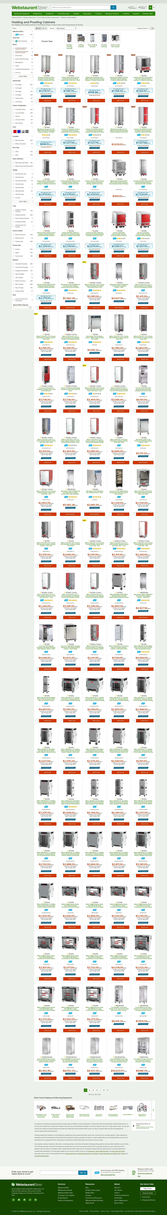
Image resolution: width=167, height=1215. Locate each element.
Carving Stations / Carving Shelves (113, 1115)
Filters (14, 28)
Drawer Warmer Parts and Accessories (55, 1116)
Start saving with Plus (108, 1175)
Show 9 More (23, 76)
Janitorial (126, 13)
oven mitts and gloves (118, 1151)
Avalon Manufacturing (105, 1153)
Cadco (123, 1153)
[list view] (44, 28)
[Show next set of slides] (153, 1109)
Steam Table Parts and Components (84, 1115)
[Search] (30, 307)
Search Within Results (20, 305)
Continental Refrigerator (42, 1156)
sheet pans (91, 1151)
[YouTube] (19, 1199)
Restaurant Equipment (21, 13)
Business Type (148, 13)
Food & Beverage (63, 13)
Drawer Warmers (127, 1114)
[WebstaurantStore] (29, 1184)
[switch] (151, 28)
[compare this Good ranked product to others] (36, 55)
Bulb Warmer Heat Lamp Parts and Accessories (41, 1116)
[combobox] (81, 7)
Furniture (98, 13)
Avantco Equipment (71, 1153)
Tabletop (76, 13)
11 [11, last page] (103, 1090)
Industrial (136, 13)
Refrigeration (37, 13)
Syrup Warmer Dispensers (142, 1115)
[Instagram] (13, 1199)
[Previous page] (81, 1090)
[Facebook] (24, 1199)
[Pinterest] (35, 1199)
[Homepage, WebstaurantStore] (30, 7)
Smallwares (50, 13)
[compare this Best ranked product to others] (85, 262)
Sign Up (83, 1173)
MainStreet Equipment (84, 1153)
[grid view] (38, 28)
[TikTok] (30, 1199)
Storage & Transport (112, 13)
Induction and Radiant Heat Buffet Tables (70, 1116)
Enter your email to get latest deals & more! (22, 1173)
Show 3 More (23, 201)
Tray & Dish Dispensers (99, 1115)
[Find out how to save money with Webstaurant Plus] (42, 83)
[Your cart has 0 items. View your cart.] (152, 7)
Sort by (52, 28)
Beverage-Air (117, 1153)
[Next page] (107, 1090)
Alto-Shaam (95, 1153)
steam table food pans (102, 1151)
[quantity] (37, 100)
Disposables (87, 13)
